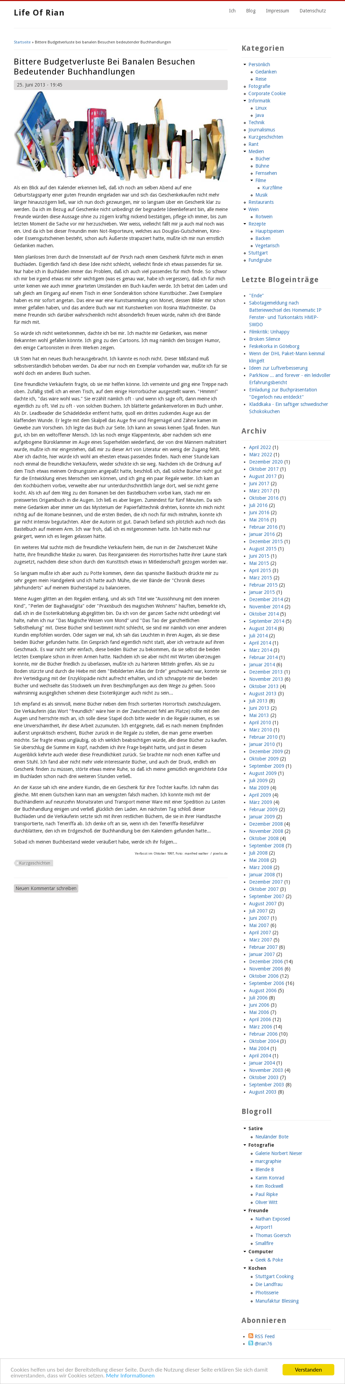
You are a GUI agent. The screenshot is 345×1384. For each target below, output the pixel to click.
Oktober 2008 (264, 838)
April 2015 (260, 570)
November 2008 (266, 831)
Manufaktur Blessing (277, 1301)
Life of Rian (39, 13)
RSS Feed (261, 1336)
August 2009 (263, 773)
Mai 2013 (259, 715)
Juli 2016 (258, 505)
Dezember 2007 (266, 882)
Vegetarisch (267, 245)
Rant (253, 144)
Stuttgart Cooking (274, 1276)
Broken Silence (264, 339)
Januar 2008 (262, 874)
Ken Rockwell (269, 1186)
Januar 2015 (262, 592)
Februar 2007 (263, 947)
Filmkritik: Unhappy (269, 332)
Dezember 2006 (266, 961)
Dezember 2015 (266, 541)
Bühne (262, 166)
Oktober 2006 (264, 976)
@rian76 (260, 1343)
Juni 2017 (259, 483)
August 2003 (263, 1092)
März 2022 (260, 454)
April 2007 (260, 932)
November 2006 (266, 969)
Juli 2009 (258, 780)
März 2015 (260, 577)
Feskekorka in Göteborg (274, 346)
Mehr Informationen (130, 1376)
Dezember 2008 (266, 824)
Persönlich (259, 64)
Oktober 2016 (264, 498)
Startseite (22, 42)
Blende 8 (264, 1169)
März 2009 (260, 802)
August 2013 (263, 693)
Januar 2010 (262, 744)
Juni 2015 (259, 556)
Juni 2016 (259, 512)
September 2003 (266, 1084)
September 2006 (266, 983)
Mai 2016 (259, 519)
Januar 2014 (262, 664)
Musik (261, 195)
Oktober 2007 (264, 889)
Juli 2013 (258, 701)
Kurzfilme (272, 187)
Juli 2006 (258, 997)
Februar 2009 (263, 809)
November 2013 (266, 679)
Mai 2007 (259, 925)
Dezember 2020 (266, 462)
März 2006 (260, 1026)
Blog (251, 10)
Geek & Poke (269, 1260)
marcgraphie (268, 1161)
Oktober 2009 (264, 758)
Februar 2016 (263, 527)
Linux (261, 108)
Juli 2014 (258, 635)
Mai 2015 (259, 563)
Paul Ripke (266, 1194)
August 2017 (263, 476)
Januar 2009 (262, 816)
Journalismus (261, 129)
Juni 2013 (259, 708)
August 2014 (263, 628)
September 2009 (266, 766)
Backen (262, 238)
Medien (256, 151)
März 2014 (260, 650)
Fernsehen (266, 173)
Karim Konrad (269, 1178)
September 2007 (266, 896)
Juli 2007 (258, 911)
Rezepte (257, 224)
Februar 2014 (263, 657)
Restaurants (261, 202)
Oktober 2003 (264, 1077)
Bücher (262, 158)
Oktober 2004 (264, 1041)
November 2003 (266, 1070)
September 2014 (266, 621)
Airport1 (264, 1227)
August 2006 (263, 990)
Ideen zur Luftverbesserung (278, 368)
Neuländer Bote (271, 1136)
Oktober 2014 (264, 614)
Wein (253, 209)
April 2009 (260, 795)
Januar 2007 (262, 954)
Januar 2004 (262, 1063)
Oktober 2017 (264, 469)
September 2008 (266, 845)
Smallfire (264, 1243)
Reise (260, 79)
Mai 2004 (259, 1048)
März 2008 (260, 867)
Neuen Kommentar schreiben (46, 888)
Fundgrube (260, 260)
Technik (256, 122)
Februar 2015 (263, 585)
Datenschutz (312, 10)
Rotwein (264, 216)
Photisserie (266, 1292)
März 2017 (260, 491)
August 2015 (263, 548)
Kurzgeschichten (34, 863)
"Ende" (256, 295)
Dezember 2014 (266, 599)
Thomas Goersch (273, 1235)
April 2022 (260, 447)
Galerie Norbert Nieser (278, 1153)
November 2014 (266, 606)
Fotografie (259, 86)
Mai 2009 (259, 787)
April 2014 (260, 643)
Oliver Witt (266, 1202)
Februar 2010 (263, 737)
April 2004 (260, 1055)
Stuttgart (258, 253)
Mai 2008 (259, 860)
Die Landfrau (269, 1284)
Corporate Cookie (267, 93)
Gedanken (266, 71)
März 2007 (260, 940)
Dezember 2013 (266, 672)
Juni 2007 (259, 918)
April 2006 (260, 1019)
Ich (232, 10)
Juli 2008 (258, 853)
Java (259, 115)
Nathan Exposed (272, 1219)
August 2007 (263, 903)
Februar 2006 (263, 1034)
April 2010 (260, 722)
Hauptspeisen (269, 231)
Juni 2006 (259, 1005)
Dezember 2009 (266, 751)
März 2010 (260, 730)
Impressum (277, 10)
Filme (260, 180)
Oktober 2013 (264, 686)
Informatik (259, 100)
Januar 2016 (262, 534)
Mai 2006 (259, 1012)
